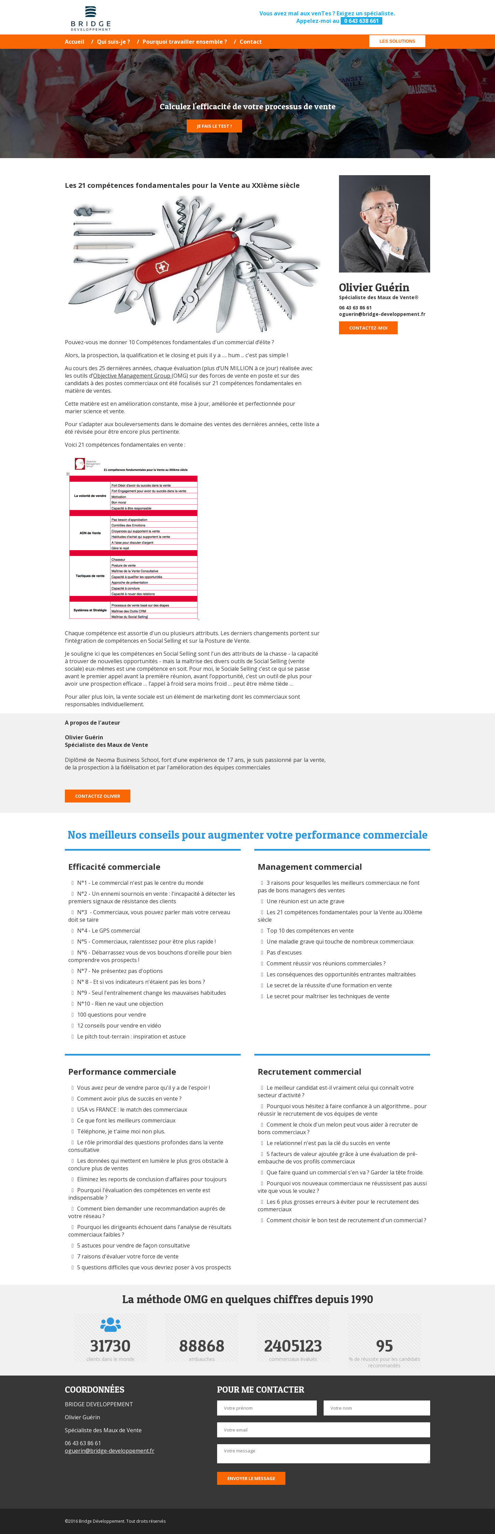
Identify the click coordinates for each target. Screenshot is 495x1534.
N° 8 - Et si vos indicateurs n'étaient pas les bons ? (141, 982)
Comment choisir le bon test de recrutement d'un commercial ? (346, 1220)
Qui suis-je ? (113, 41)
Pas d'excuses (284, 952)
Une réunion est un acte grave (305, 901)
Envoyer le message (251, 1478)
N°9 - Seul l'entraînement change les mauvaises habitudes (151, 992)
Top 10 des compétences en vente (310, 930)
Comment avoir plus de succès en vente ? (129, 1098)
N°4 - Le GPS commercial (108, 930)
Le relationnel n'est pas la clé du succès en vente (328, 1143)
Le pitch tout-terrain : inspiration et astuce (131, 1036)
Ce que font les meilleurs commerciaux (126, 1120)
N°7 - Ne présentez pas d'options (120, 971)
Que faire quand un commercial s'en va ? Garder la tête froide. (346, 1172)
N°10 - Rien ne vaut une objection (120, 1003)
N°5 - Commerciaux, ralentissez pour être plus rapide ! (146, 941)
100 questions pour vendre (111, 1014)
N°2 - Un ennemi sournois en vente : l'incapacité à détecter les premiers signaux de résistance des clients (151, 897)
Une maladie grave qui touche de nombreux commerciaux (340, 941)
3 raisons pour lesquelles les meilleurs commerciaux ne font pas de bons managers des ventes (339, 886)
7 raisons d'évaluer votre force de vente (128, 1256)
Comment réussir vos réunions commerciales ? (327, 963)
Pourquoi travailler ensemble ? (185, 41)
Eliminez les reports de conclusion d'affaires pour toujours (152, 1179)
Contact (251, 41)
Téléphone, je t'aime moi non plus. (121, 1131)
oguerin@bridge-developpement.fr (382, 314)
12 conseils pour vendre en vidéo (119, 1025)
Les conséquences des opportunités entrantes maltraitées (341, 974)
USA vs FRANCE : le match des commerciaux (132, 1109)
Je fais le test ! (214, 126)
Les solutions (397, 41)
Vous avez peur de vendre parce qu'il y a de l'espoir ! (143, 1087)
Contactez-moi (368, 328)
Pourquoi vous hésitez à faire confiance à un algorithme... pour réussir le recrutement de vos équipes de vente (342, 1109)
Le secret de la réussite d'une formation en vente (329, 985)
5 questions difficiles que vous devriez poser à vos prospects (154, 1267)
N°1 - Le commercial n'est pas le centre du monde (140, 883)
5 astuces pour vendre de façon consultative (133, 1245)
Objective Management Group (132, 375)
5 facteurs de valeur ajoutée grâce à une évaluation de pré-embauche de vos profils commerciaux (338, 1157)
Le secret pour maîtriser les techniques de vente (328, 996)
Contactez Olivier (97, 796)
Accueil (74, 41)
